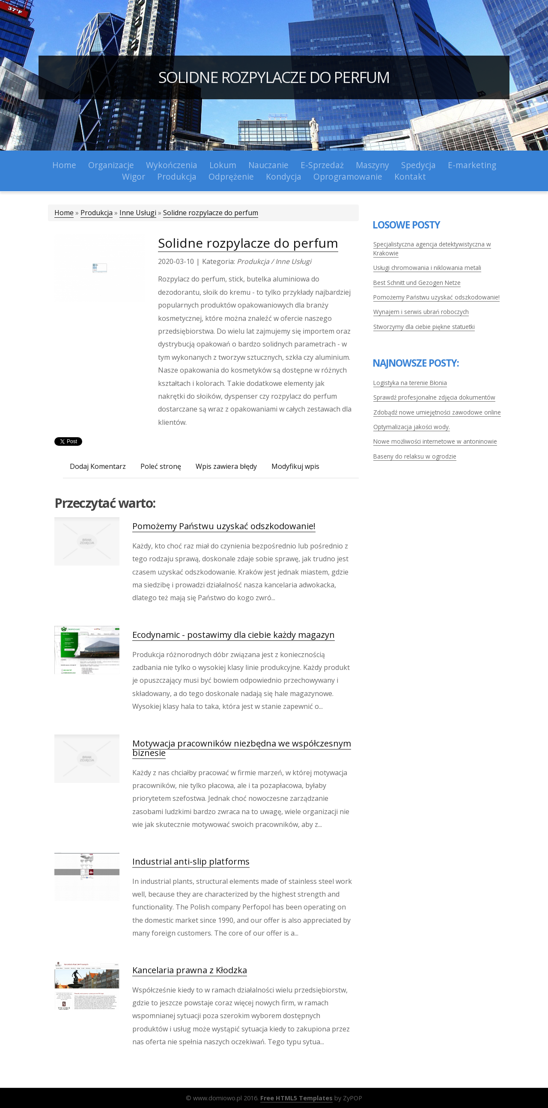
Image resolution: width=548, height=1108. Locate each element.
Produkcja (96, 212)
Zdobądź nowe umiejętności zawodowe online (437, 412)
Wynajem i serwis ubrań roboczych (421, 312)
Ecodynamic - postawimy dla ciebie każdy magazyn (233, 634)
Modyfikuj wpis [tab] (295, 466)
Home (64, 212)
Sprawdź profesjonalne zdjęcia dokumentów (434, 397)
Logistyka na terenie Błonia (410, 383)
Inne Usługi (137, 212)
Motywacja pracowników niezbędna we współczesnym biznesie (241, 748)
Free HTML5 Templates (296, 1098)
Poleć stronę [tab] (160, 466)
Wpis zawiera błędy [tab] (226, 466)
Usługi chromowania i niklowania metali (427, 268)
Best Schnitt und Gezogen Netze (417, 282)
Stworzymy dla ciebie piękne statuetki (424, 327)
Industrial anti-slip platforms (191, 861)
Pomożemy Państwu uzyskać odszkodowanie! (224, 526)
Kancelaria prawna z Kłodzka (189, 970)
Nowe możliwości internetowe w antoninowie (435, 441)
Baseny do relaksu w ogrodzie (414, 456)
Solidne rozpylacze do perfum (274, 77)
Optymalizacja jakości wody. (411, 427)
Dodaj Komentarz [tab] (98, 466)
